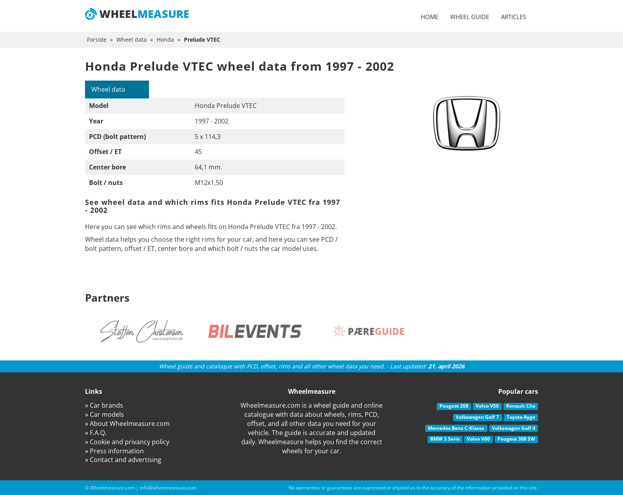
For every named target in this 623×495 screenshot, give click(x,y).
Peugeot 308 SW (516, 438)
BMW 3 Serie (445, 438)
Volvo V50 (487, 406)
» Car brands (104, 405)
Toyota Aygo (521, 417)
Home (429, 17)
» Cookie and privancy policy (127, 441)
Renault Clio (520, 406)
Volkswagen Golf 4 (513, 428)
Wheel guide (469, 17)
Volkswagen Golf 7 (477, 417)
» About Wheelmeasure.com (127, 423)
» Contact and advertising (123, 459)
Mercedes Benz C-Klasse (456, 428)
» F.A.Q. (95, 432)
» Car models (104, 414)
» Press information (114, 451)
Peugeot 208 (453, 406)
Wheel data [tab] (108, 89)
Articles (513, 17)
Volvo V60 (478, 438)
